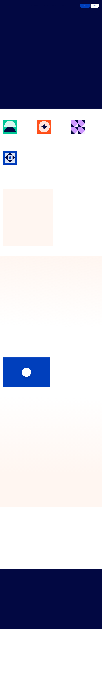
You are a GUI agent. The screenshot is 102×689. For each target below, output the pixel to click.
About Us (63, 5)
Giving (54, 5)
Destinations (34, 5)
